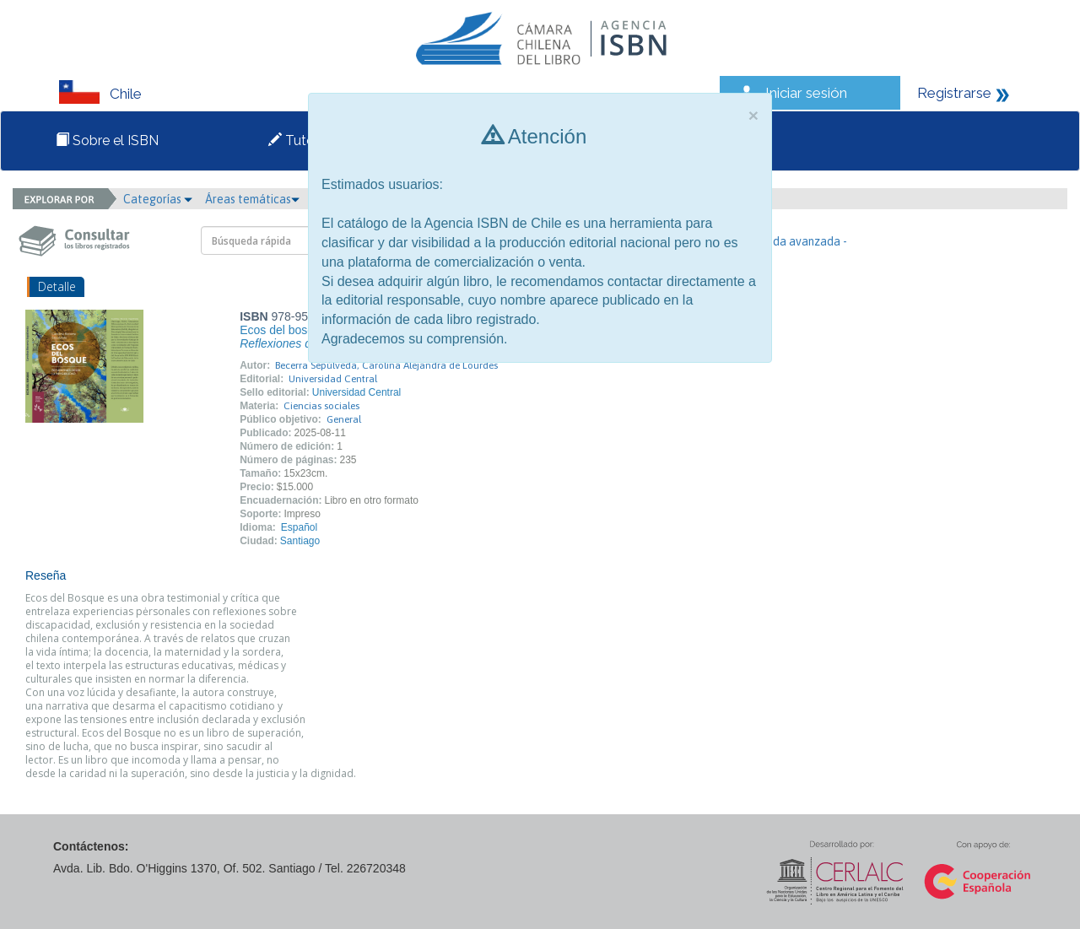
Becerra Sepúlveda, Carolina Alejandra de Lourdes (386, 365)
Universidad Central (333, 379)
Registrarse (954, 92)
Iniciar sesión (806, 92)
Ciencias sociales (321, 406)
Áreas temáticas (252, 199)
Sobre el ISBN (107, 140)
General (344, 419)
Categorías (157, 199)
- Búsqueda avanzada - (787, 241)
